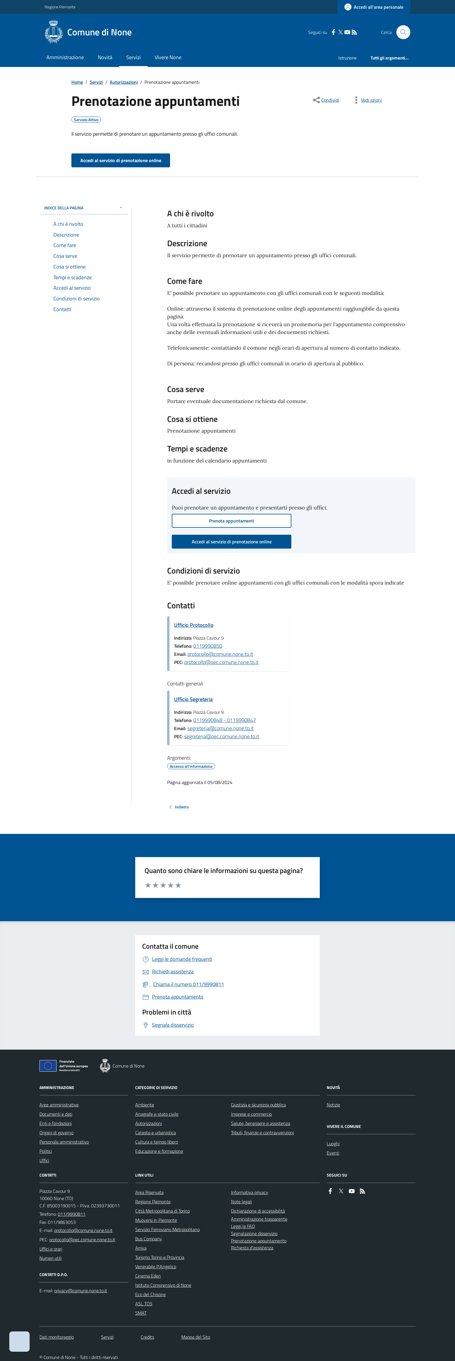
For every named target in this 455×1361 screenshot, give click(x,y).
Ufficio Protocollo (194, 625)
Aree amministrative (59, 1104)
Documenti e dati (55, 1113)
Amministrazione (65, 57)
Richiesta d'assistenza (252, 1247)
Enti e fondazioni (55, 1123)
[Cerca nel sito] (401, 32)
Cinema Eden (148, 1275)
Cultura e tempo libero (156, 1141)
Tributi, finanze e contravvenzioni (262, 1132)
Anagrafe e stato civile (156, 1113)
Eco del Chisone (150, 1294)
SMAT (141, 1312)
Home (77, 82)
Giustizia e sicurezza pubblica (258, 1104)
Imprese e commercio (251, 1113)
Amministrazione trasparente (259, 1218)
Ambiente (144, 1104)
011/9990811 (72, 1214)
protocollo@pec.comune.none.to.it (221, 662)
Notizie (333, 1104)
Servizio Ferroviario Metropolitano (167, 1229)
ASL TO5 (143, 1303)
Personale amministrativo (64, 1141)
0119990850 (207, 646)
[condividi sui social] (325, 100)
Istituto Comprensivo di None (163, 1285)
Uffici (44, 1160)
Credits (147, 1336)
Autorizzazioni (124, 82)
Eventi (333, 1152)
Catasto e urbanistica (155, 1132)
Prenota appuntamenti (231, 520)
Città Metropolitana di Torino (162, 1210)
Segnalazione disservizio (254, 1233)
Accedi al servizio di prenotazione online (120, 160)
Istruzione (347, 58)
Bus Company (148, 1238)
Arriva (141, 1247)
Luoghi (333, 1143)
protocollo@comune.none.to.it (220, 654)
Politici (45, 1151)
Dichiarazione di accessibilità (258, 1210)
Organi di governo (56, 1132)
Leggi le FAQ (243, 1226)
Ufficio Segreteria (193, 699)
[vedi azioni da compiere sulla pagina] (367, 100)
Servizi (133, 57)
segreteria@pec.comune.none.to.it (221, 736)
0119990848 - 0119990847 (224, 720)
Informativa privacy (249, 1192)
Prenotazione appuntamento (258, 1240)
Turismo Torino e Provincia (159, 1257)
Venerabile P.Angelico (155, 1266)
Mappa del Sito (195, 1336)
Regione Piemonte (60, 7)
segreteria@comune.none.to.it (220, 728)
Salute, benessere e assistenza (260, 1123)
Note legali (241, 1201)
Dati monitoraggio (56, 1336)
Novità (105, 57)
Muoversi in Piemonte (156, 1220)
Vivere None (168, 57)
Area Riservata (149, 1192)
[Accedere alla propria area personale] (373, 7)
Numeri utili (50, 1258)
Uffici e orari (50, 1248)
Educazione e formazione (159, 1151)
